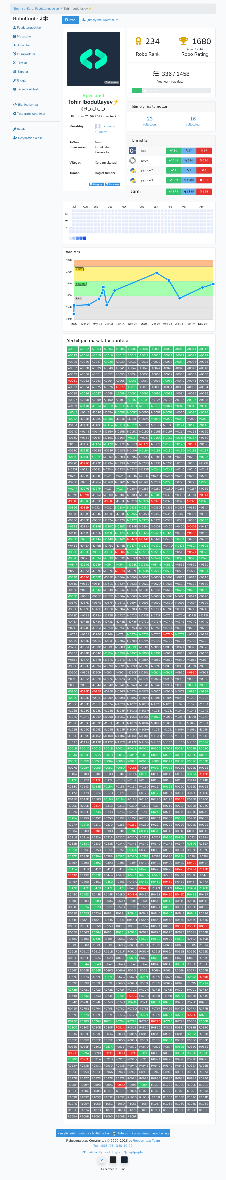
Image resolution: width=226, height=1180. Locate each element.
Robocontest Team (146, 1140)
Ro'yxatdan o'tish (28, 138)
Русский (105, 1152)
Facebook (112, 184)
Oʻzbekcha (90, 1152)
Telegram (96, 184)
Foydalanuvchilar (47, 8)
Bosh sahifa (22, 8)
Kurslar (20, 71)
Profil (70, 20)
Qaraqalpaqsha (133, 1152)
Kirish (19, 129)
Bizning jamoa (25, 104)
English (117, 1152)
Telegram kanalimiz (29, 113)
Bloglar (20, 80)
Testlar (20, 63)
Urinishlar (21, 45)
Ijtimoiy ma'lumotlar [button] (98, 20)
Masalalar (22, 36)
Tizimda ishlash (26, 89)
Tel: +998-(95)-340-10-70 (113, 1145)
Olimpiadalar (24, 54)
